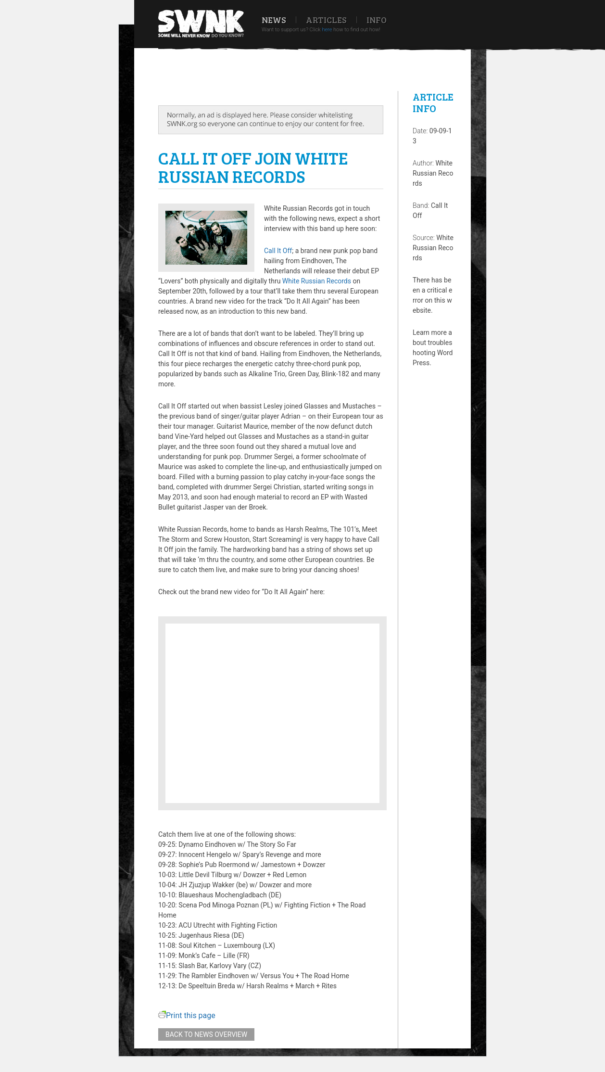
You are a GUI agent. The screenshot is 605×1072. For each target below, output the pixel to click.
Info (376, 20)
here (327, 29)
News (274, 20)
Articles (326, 20)
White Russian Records (316, 281)
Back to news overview (206, 1034)
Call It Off (278, 251)
